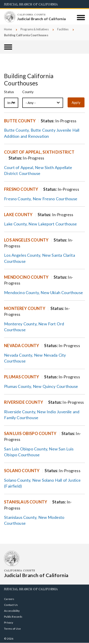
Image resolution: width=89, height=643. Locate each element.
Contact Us (11, 605)
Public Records (13, 616)
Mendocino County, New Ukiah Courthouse (43, 292)
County (28, 92)
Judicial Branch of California (31, 4)
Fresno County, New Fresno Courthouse (40, 198)
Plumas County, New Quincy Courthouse (41, 386)
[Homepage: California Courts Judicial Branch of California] (9, 16)
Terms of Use (12, 628)
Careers (9, 599)
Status (9, 92)
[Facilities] (8, 47)
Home (8, 29)
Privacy (8, 622)
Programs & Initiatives (35, 29)
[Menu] (81, 17)
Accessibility (12, 610)
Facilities (63, 29)
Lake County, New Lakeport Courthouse (40, 223)
